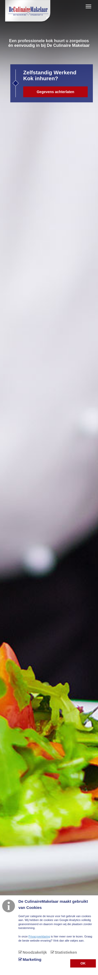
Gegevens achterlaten (55, 92)
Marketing (32, 959)
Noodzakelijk (35, 952)
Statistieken (66, 952)
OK (83, 963)
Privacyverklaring (39, 936)
